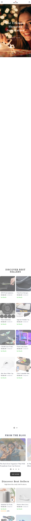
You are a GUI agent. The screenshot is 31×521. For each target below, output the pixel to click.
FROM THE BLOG (15, 435)
